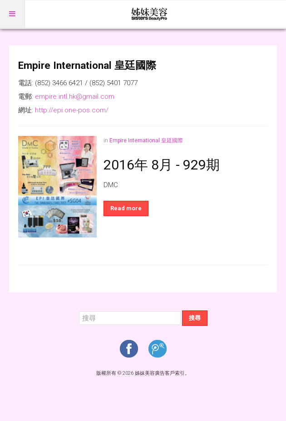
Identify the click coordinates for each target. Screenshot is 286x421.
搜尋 (195, 318)
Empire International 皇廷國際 (146, 140)
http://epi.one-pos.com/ (71, 110)
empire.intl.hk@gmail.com (74, 96)
